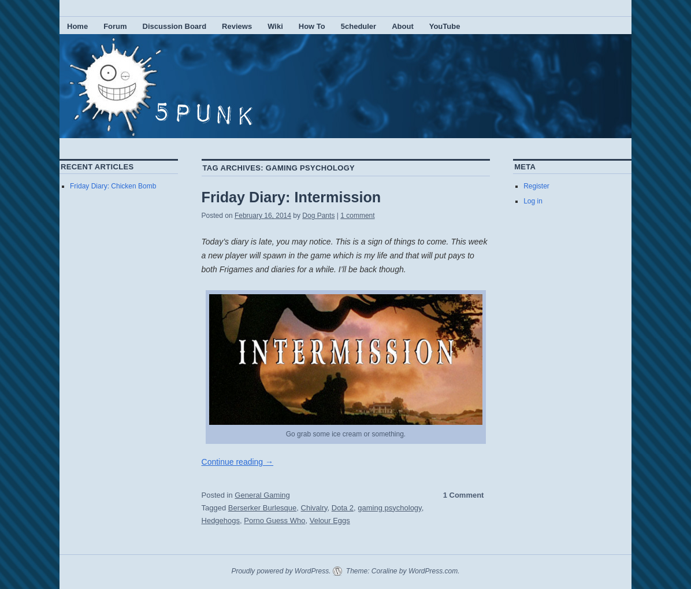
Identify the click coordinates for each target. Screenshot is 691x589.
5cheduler (358, 26)
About (403, 26)
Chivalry (314, 507)
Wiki (275, 26)
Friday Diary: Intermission (291, 197)
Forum (115, 26)
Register (536, 186)
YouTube (444, 26)
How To (312, 26)
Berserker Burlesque (262, 507)
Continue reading (238, 461)
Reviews (237, 26)
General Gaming (262, 495)
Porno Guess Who (274, 520)
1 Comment (463, 495)
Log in (533, 201)
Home (77, 26)
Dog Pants (318, 216)
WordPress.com (433, 571)
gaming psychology (389, 507)
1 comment (357, 216)
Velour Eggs (330, 520)
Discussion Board (175, 26)
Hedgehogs (221, 520)
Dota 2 (343, 507)
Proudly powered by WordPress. (280, 571)
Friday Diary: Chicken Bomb (113, 186)
